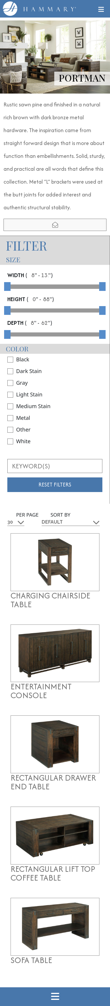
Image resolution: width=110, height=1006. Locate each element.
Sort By (60, 514)
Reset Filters (54, 485)
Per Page (27, 514)
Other (19, 429)
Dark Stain (24, 371)
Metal (18, 417)
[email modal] (55, 225)
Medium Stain (28, 406)
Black (18, 359)
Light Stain (25, 394)
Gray (17, 382)
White (19, 441)
